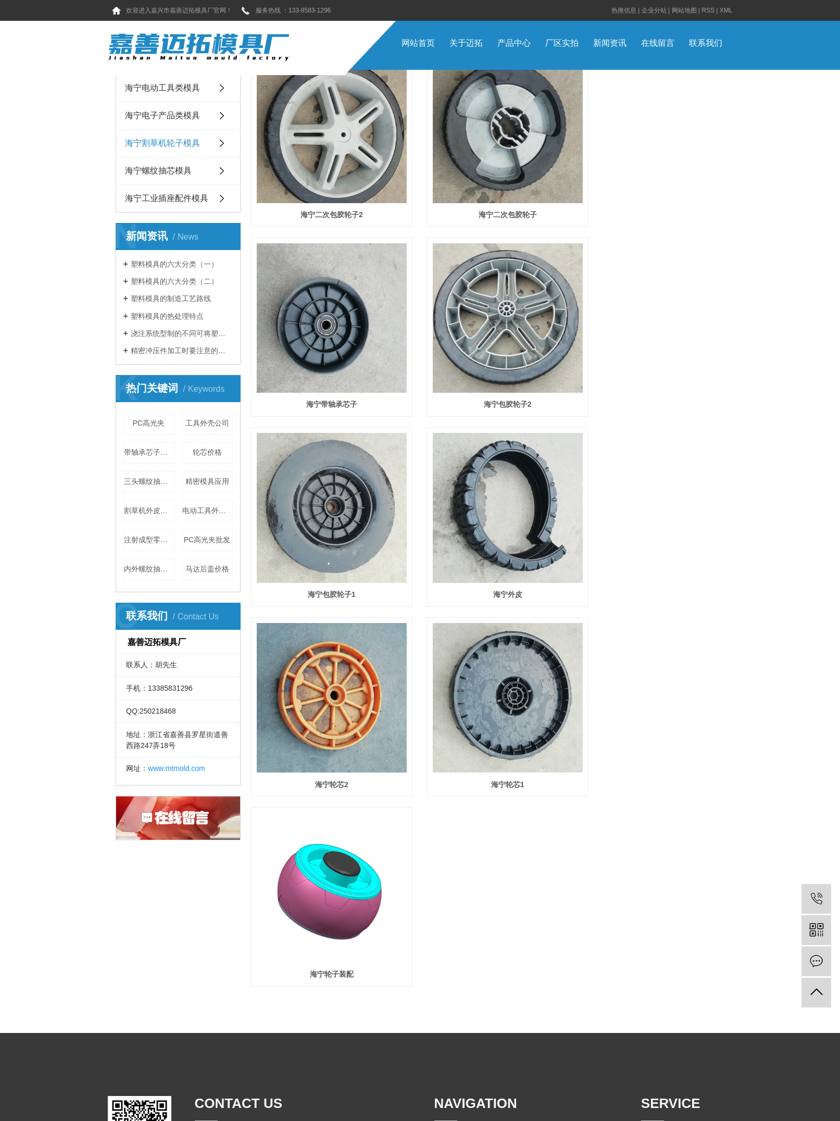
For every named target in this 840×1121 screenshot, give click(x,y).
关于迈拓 (466, 43)
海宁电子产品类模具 (162, 115)
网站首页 (418, 43)
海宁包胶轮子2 (325, 378)
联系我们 (705, 43)
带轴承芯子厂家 (149, 452)
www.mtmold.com (176, 768)
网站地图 (684, 10)
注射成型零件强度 (149, 539)
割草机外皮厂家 (149, 510)
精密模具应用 (207, 481)
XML (726, 10)
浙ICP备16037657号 (433, 1102)
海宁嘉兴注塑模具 (571, 1102)
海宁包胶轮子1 (488, 378)
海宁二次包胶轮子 (487, 201)
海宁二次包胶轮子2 (325, 201)
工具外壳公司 (207, 423)
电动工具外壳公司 (207, 510)
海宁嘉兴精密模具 (520, 1102)
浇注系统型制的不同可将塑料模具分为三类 (182, 333)
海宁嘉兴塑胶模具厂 (626, 1102)
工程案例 (496, 1027)
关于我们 (494, 984)
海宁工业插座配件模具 (166, 198)
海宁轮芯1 (488, 555)
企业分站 (654, 10)
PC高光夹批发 (207, 539)
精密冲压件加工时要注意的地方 (182, 350)
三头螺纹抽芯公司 (149, 481)
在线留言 (657, 43)
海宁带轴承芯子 (650, 201)
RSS (707, 10)
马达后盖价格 (207, 569)
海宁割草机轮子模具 (162, 143)
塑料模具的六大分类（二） (174, 281)
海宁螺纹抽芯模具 (158, 170)
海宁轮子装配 (650, 555)
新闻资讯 (609, 43)
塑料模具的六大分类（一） (174, 264)
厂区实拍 (562, 43)
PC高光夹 (149, 423)
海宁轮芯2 (325, 555)
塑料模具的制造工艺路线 (171, 298)
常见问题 (496, 1006)
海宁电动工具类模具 (162, 87)
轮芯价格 (207, 452)
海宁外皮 (650, 378)
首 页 (442, 984)
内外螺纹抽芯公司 (149, 569)
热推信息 (623, 10)
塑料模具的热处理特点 (167, 316)
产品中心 (514, 43)
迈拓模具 (435, 1111)
